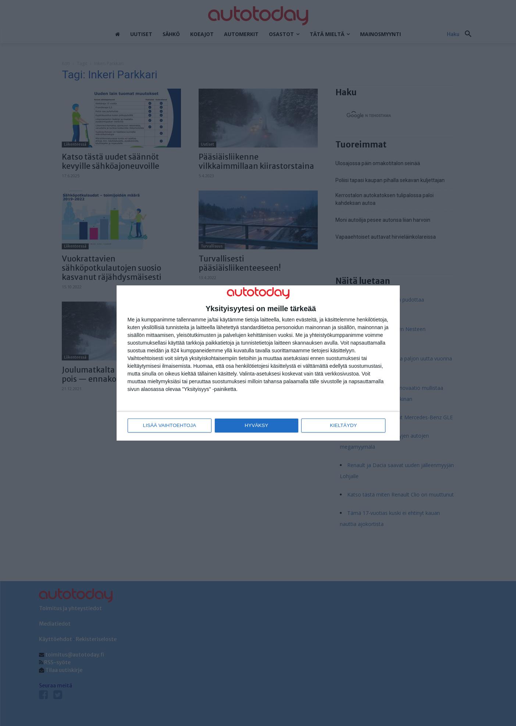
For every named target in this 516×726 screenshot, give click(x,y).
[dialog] (258, 363)
